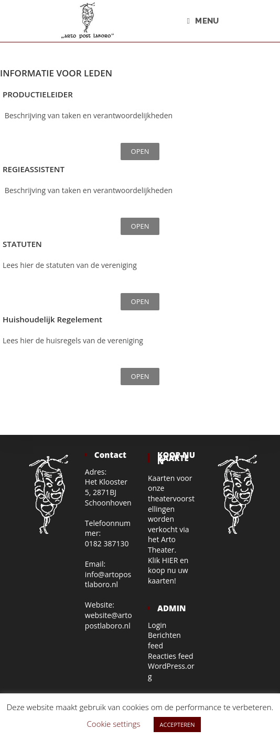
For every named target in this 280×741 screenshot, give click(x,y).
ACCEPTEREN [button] (177, 724)
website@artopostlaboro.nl (108, 620)
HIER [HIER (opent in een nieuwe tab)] (170, 560)
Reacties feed (170, 656)
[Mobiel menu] (203, 21)
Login (157, 625)
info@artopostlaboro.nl (108, 579)
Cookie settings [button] (114, 723)
